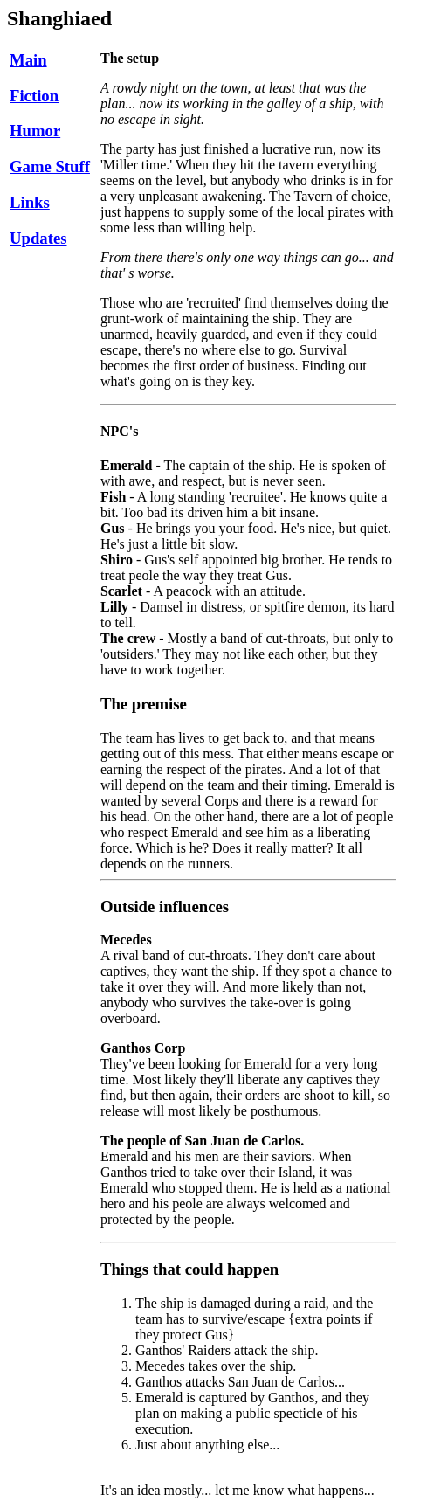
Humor (35, 130)
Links (30, 202)
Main (28, 60)
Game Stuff (50, 166)
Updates (38, 238)
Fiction (34, 95)
